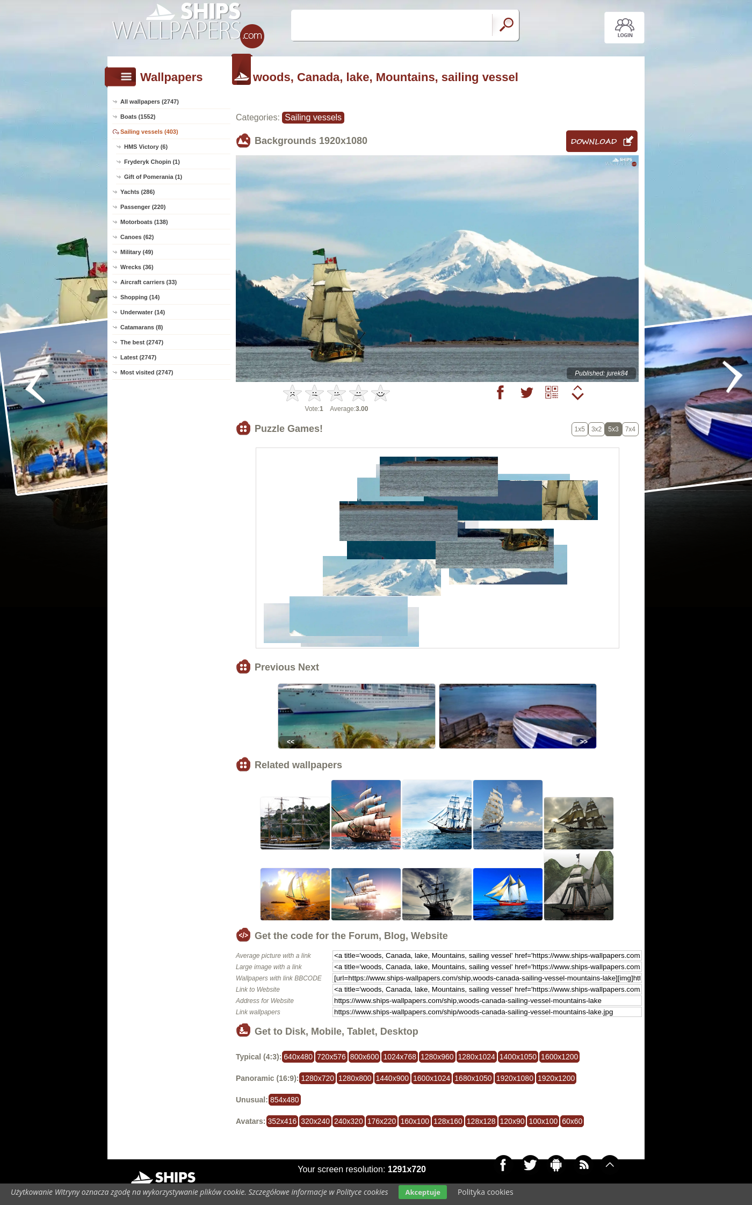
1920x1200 (556, 1078)
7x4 (630, 429)
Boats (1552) (137, 116)
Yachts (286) (137, 192)
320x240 (315, 1121)
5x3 (613, 429)
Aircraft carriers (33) (148, 282)
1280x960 (437, 1056)
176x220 (381, 1121)
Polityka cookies (486, 1192)
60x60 (572, 1121)
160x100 (414, 1121)
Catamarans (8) (141, 327)
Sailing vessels (313, 117)
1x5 (580, 429)
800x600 (364, 1056)
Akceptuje (422, 1192)
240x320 (348, 1121)
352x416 (282, 1121)
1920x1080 (514, 1078)
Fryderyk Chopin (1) (152, 161)
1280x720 (317, 1078)
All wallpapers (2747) (149, 101)
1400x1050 (518, 1056)
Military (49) (136, 252)
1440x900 (392, 1078)
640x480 (298, 1056)
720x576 (331, 1056)
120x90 (512, 1121)
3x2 (596, 429)
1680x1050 (472, 1078)
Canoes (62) (137, 237)
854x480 (284, 1099)
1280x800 (355, 1078)
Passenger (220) (142, 207)
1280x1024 (476, 1056)
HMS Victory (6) (146, 146)
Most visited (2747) (146, 372)
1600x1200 (559, 1056)
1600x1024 (431, 1078)
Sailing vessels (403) (149, 131)
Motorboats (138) (144, 222)
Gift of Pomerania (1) (153, 177)
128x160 (447, 1121)
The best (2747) (141, 342)
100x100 (543, 1121)
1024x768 (399, 1056)
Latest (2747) (138, 357)
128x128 (481, 1121)
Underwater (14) (142, 312)
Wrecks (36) (137, 267)
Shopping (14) (140, 297)
